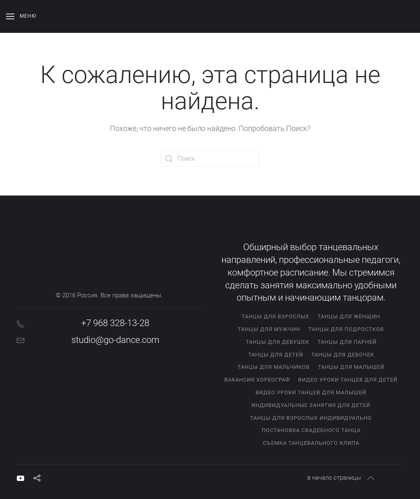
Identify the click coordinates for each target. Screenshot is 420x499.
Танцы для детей (275, 355)
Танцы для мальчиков (273, 367)
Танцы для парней (347, 342)
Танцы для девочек (342, 355)
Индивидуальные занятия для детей (310, 405)
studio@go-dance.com (115, 340)
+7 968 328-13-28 (115, 323)
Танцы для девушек (277, 342)
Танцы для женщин (348, 316)
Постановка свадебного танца (311, 430)
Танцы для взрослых (275, 316)
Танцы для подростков (346, 329)
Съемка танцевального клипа (311, 443)
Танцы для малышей (351, 367)
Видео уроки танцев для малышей (311, 392)
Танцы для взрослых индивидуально (311, 418)
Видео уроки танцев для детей (347, 380)
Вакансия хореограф (257, 380)
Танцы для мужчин (269, 329)
